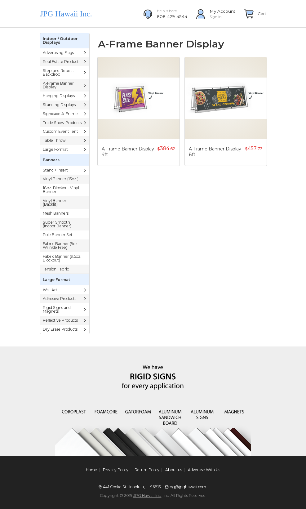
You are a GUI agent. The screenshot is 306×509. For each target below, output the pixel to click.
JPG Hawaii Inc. (147, 495)
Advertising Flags (65, 52)
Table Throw (65, 140)
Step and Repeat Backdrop (65, 72)
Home (91, 470)
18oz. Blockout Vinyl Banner (61, 189)
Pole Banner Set (58, 234)
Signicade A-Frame (65, 113)
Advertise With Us (204, 470)
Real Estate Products (65, 61)
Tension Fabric (56, 269)
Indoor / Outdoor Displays (60, 40)
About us (173, 470)
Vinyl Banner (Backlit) (54, 202)
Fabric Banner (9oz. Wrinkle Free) (60, 245)
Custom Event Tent (65, 131)
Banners (51, 160)
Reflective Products (65, 320)
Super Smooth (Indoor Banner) (57, 224)
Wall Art (65, 290)
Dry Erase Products (65, 329)
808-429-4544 (172, 16)
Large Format (65, 149)
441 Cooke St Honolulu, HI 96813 (132, 486)
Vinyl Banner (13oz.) (60, 178)
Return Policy (147, 470)
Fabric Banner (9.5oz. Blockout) (62, 258)
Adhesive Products (65, 298)
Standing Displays (65, 104)
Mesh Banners (56, 213)
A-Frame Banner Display (65, 85)
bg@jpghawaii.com (188, 486)
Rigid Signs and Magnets (65, 309)
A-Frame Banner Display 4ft (128, 151)
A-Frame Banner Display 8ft (215, 151)
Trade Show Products (65, 122)
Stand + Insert (65, 170)
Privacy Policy (115, 470)
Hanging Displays (65, 95)
